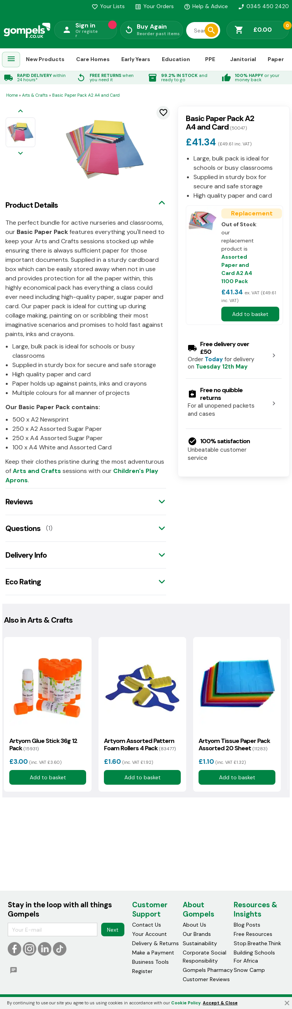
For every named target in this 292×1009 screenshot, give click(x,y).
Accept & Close (220, 1003)
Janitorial (243, 59)
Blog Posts (247, 924)
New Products (45, 59)
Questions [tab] (23, 528)
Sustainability (200, 943)
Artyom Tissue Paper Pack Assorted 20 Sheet (234, 744)
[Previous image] (20, 111)
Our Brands (197, 933)
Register (142, 971)
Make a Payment (153, 952)
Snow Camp (249, 969)
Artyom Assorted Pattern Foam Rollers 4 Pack (140, 744)
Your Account (149, 933)
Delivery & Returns (155, 943)
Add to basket (250, 314)
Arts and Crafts (37, 471)
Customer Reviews (206, 979)
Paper (276, 59)
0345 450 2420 (263, 6)
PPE (210, 59)
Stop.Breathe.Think (257, 943)
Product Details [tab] (31, 205)
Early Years (135, 59)
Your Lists (108, 6)
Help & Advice (206, 6)
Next (113, 929)
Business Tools (150, 961)
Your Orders (154, 6)
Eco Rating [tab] (23, 582)
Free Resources (253, 933)
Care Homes (93, 59)
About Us (194, 924)
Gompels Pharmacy (208, 969)
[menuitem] (11, 60)
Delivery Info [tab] (26, 555)
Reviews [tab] (19, 502)
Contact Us (146, 924)
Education (176, 59)
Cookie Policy (186, 1003)
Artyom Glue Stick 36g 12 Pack (43, 744)
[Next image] (20, 153)
